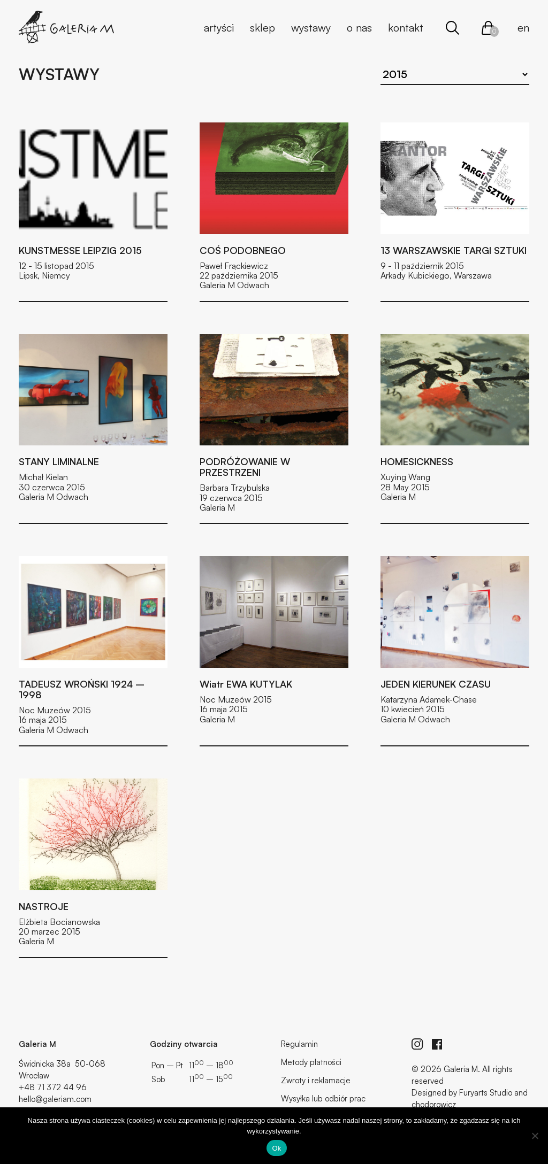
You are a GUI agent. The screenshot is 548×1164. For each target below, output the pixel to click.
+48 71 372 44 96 (53, 1087)
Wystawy (311, 27)
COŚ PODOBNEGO (243, 250)
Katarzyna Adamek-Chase (428, 699)
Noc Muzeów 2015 (55, 710)
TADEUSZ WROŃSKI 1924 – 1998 (81, 689)
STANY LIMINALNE (59, 461)
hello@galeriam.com (55, 1099)
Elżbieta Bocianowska (59, 921)
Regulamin (299, 1044)
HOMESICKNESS (416, 461)
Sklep (262, 27)
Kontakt (405, 27)
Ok (276, 1148)
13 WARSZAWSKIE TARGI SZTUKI (453, 250)
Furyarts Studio (485, 1093)
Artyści (219, 27)
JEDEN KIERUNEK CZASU (435, 684)
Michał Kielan (43, 477)
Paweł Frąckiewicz (234, 265)
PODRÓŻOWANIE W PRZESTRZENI (245, 467)
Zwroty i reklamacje (316, 1080)
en (523, 27)
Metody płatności (311, 1062)
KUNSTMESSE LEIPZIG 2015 (80, 250)
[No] (534, 1135)
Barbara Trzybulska (235, 487)
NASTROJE (43, 906)
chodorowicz (434, 1104)
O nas (359, 27)
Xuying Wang (405, 477)
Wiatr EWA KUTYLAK (246, 684)
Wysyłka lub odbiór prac (323, 1098)
